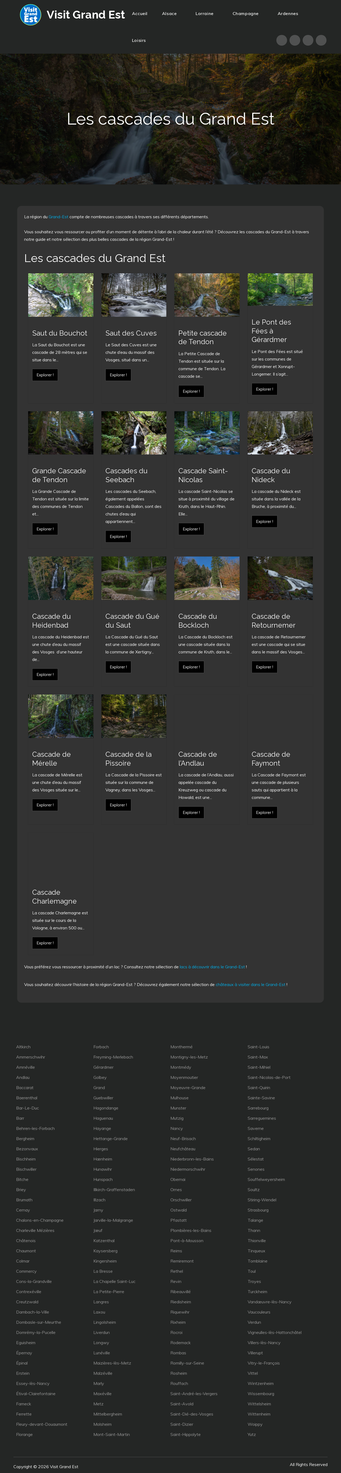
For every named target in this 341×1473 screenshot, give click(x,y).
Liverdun (101, 1332)
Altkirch (23, 1046)
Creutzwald (27, 1301)
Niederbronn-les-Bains (192, 1159)
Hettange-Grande (110, 1138)
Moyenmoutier (184, 1077)
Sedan (254, 1148)
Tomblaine (257, 1261)
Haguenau (103, 1118)
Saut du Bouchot (59, 333)
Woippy (255, 1424)
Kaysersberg (105, 1250)
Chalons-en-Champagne (40, 1220)
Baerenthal (26, 1097)
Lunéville (101, 1352)
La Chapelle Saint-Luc (114, 1281)
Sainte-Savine (261, 1097)
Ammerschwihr (30, 1057)
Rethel (176, 1271)
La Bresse (103, 1271)
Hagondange (105, 1108)
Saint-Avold (181, 1403)
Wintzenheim (261, 1383)
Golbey (100, 1077)
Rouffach (179, 1383)
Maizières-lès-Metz (112, 1363)
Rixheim (178, 1322)
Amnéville (25, 1067)
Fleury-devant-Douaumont (41, 1424)
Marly (98, 1383)
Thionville (257, 1240)
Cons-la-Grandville (34, 1281)
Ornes (176, 1189)
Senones (256, 1169)
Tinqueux (256, 1250)
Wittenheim (259, 1414)
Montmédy (180, 1067)
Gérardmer (103, 1067)
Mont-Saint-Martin (111, 1434)
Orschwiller (181, 1199)
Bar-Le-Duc (27, 1108)
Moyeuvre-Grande (188, 1087)
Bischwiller (26, 1169)
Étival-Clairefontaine (36, 1393)
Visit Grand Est (86, 14)
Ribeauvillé (180, 1291)
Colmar (23, 1261)
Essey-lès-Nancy (33, 1383)
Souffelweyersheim (266, 1179)
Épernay (24, 1352)
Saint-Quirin (259, 1087)
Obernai (177, 1179)
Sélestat (256, 1159)
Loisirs (141, 40)
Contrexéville (28, 1291)
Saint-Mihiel (259, 1067)
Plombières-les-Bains (190, 1230)
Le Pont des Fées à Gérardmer (271, 331)
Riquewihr (179, 1312)
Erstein (23, 1373)
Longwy (101, 1342)
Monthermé (181, 1046)
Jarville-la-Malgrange (113, 1220)
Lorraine (207, 13)
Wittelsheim (259, 1403)
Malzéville (102, 1373)
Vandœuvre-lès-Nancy (270, 1301)
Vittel (253, 1373)
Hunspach (103, 1179)
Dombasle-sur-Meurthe (38, 1322)
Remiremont (182, 1261)
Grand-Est (58, 216)
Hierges (100, 1148)
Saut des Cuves (131, 333)
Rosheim (178, 1373)
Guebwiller (103, 1097)
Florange (24, 1434)
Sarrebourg (258, 1108)
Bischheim (26, 1159)
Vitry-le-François (264, 1363)
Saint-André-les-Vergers (194, 1393)
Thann (254, 1230)
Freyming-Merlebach (113, 1057)
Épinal (22, 1363)
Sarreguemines (262, 1118)
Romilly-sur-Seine (187, 1363)
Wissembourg (261, 1393)
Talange (255, 1220)
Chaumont (26, 1250)
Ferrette (24, 1414)
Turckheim (257, 1291)
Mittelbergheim (107, 1414)
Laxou (99, 1312)
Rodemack (180, 1342)
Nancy (176, 1128)
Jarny (98, 1210)
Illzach (99, 1199)
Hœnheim (102, 1159)
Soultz (254, 1189)
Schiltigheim (259, 1138)
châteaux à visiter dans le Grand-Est (250, 984)
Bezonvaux (27, 1148)
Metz (98, 1403)
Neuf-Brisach (183, 1138)
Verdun (254, 1322)
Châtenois (26, 1240)
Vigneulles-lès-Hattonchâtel (275, 1332)
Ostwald (178, 1210)
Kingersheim (105, 1261)
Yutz (252, 1434)
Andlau (23, 1077)
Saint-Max (258, 1057)
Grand (99, 1087)
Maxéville (102, 1393)
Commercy (26, 1271)
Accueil (140, 13)
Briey (21, 1189)
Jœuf (97, 1230)
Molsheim (102, 1424)
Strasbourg (258, 1210)
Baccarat (25, 1087)
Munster (178, 1108)
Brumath (24, 1199)
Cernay (23, 1210)
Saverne (256, 1128)
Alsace (171, 13)
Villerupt (255, 1352)
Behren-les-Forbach (35, 1128)
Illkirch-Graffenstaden (114, 1189)
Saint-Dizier (181, 1424)
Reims (176, 1250)
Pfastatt (178, 1220)
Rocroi (176, 1332)
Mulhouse (179, 1097)
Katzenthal (104, 1240)
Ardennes (288, 13)
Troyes (254, 1281)
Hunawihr (102, 1169)
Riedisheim (180, 1301)
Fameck (23, 1403)
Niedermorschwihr (187, 1169)
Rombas (178, 1352)
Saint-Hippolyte (185, 1434)
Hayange (102, 1128)
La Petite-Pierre (108, 1291)
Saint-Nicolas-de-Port (269, 1077)
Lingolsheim (104, 1322)
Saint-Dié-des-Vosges (191, 1414)
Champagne (248, 13)
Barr (20, 1118)
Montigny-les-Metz (189, 1057)
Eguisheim (25, 1342)
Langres (101, 1301)
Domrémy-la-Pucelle (36, 1332)
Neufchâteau (182, 1148)
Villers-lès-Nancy (264, 1342)
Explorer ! (45, 374)
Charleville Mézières (35, 1230)
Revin (175, 1281)
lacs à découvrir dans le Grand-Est (212, 966)
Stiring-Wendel (262, 1199)
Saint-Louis (258, 1046)
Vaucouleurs (259, 1312)
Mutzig (177, 1118)
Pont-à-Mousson (186, 1240)
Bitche (22, 1179)
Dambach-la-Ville (32, 1312)
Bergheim (25, 1138)
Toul (252, 1271)
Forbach (101, 1046)
